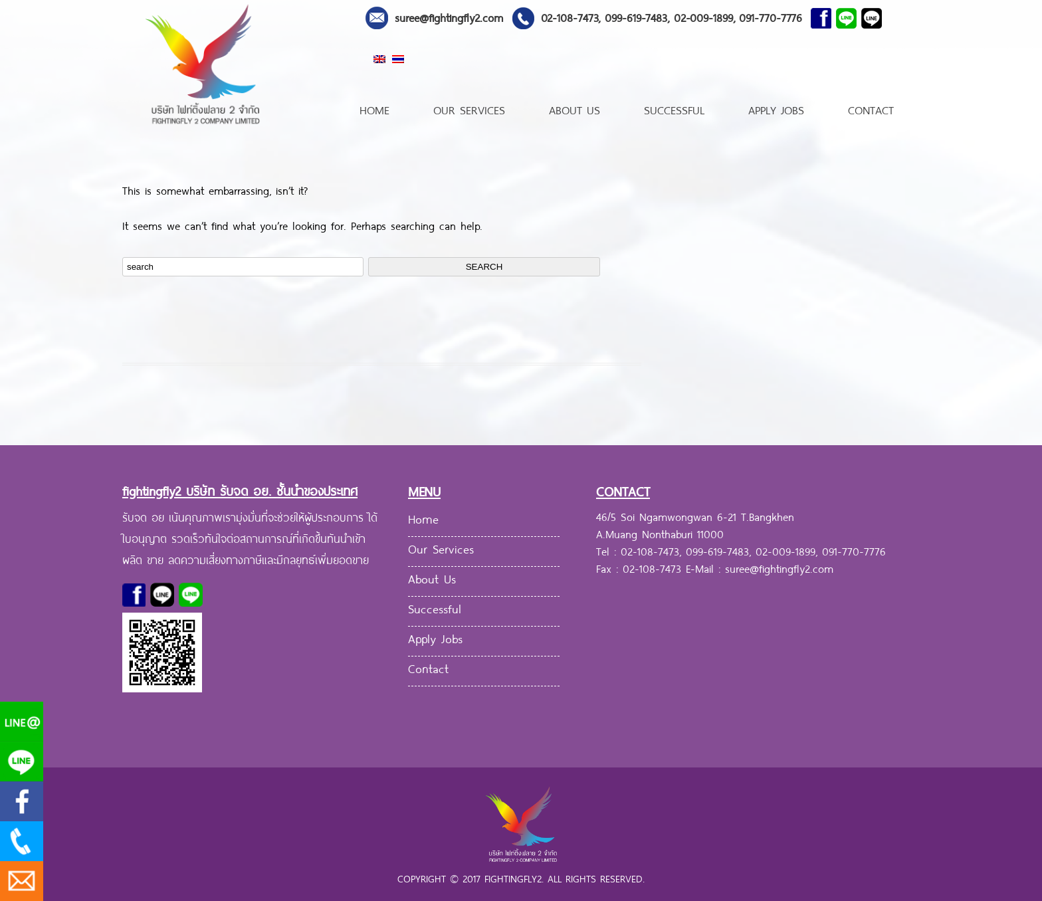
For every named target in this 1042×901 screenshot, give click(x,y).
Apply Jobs (776, 108)
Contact (871, 108)
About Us (574, 108)
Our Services (469, 108)
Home (374, 108)
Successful (674, 108)
